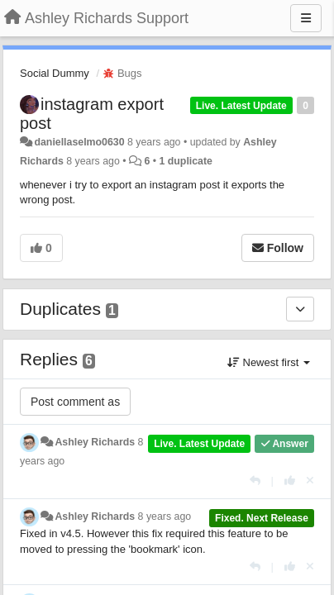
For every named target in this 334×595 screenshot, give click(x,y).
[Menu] (306, 18)
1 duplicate (185, 161)
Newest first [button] (268, 362)
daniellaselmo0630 (79, 142)
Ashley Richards (95, 442)
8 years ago (165, 516)
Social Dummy (54, 73)
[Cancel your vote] (310, 480)
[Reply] (255, 480)
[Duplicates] (300, 309)
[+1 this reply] (289, 480)
